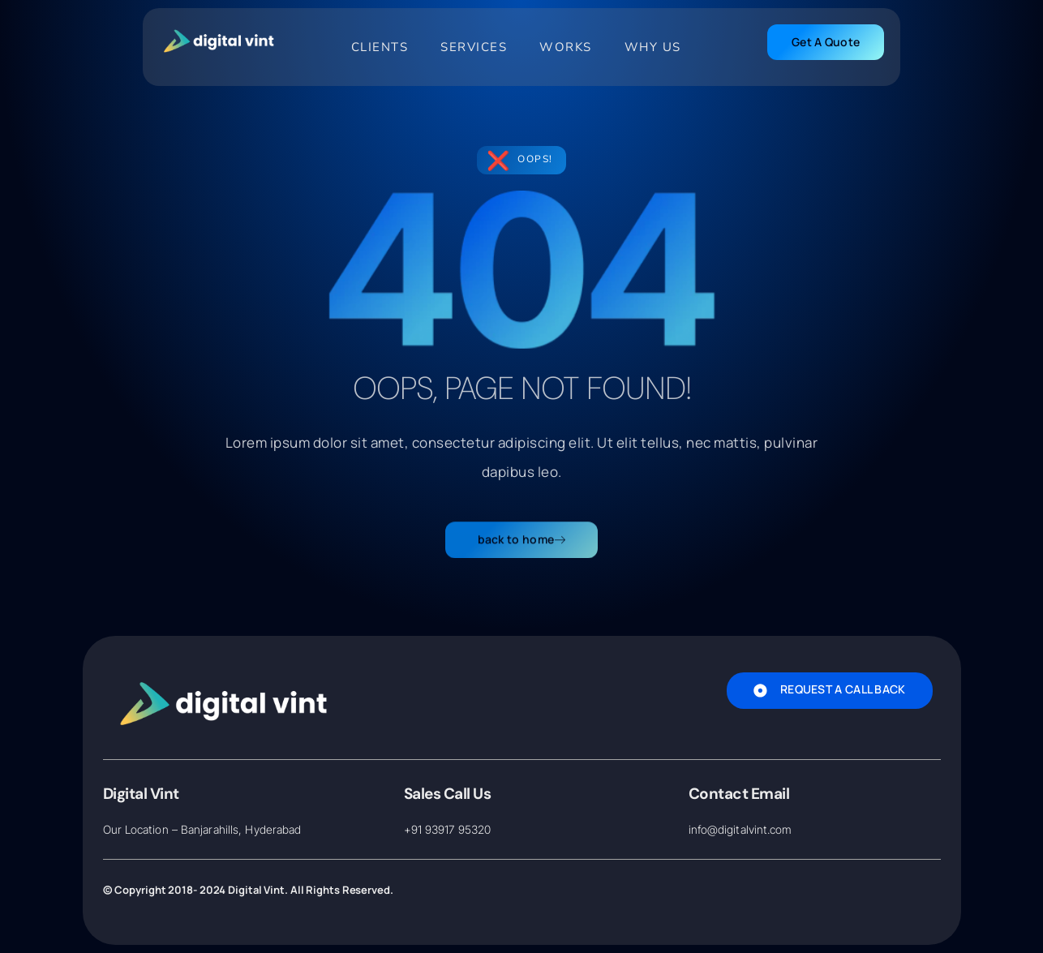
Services (473, 47)
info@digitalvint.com (740, 829)
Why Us (653, 47)
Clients (380, 47)
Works (565, 47)
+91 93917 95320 (447, 829)
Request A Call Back (829, 689)
